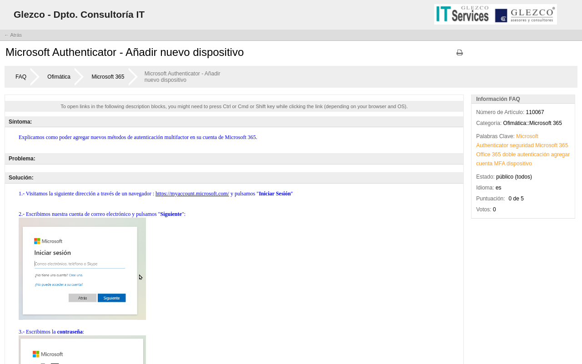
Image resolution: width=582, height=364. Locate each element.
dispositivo (519, 163)
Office (483, 154)
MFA (499, 163)
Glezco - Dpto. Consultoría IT (79, 14)
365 (563, 145)
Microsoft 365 (107, 77)
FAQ (20, 77)
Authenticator (492, 145)
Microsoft (527, 136)
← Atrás (13, 35)
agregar (560, 154)
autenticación (533, 154)
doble (509, 154)
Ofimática (58, 77)
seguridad (522, 145)
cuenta (484, 163)
